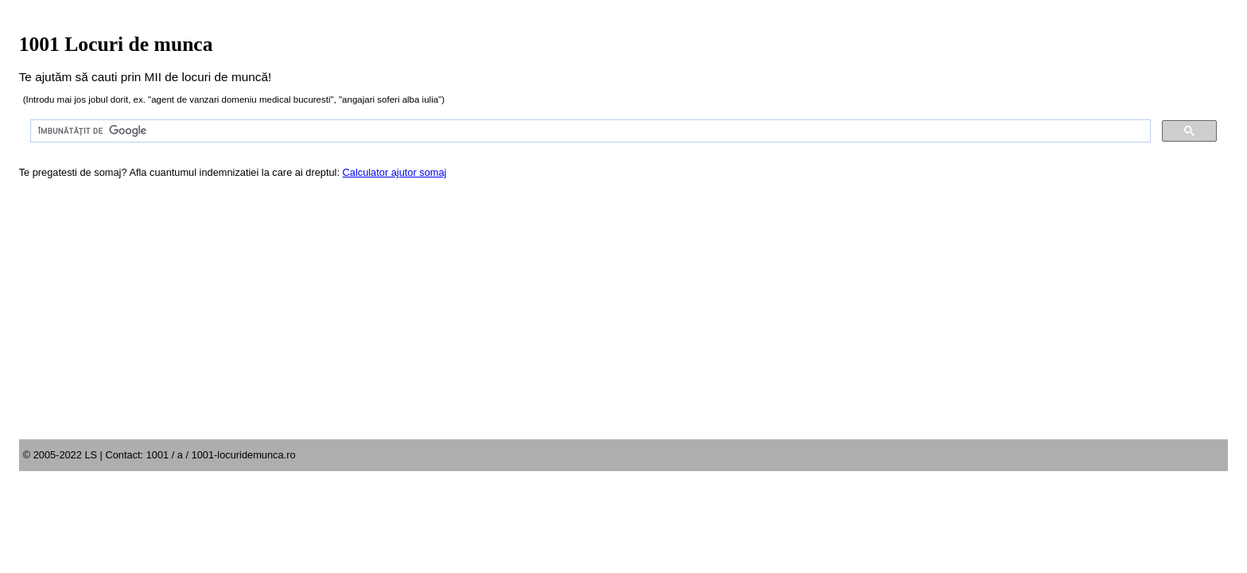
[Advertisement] (623, 320)
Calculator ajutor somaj (395, 172)
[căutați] (589, 131)
